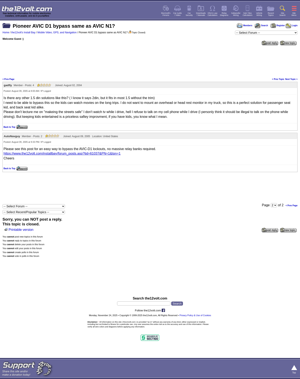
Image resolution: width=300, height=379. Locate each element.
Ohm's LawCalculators (213, 14)
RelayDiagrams (224, 14)
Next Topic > (291, 79)
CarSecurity (189, 14)
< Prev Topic (278, 79)
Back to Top (9, 127)
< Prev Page (8, 79)
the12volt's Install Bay (23, 32)
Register (277, 25)
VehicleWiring (259, 14)
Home (5, 32)
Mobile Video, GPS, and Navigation (57, 32)
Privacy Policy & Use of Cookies (195, 315)
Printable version (21, 229)
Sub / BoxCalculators (247, 14)
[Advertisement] (150, 61)
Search (261, 25)
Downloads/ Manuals (201, 14)
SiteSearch (282, 14)
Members (244, 25)
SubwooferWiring (236, 14)
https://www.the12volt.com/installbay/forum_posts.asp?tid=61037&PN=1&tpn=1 (62, 153)
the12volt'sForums (165, 14)
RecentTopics (271, 14)
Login (292, 25)
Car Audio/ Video (177, 14)
